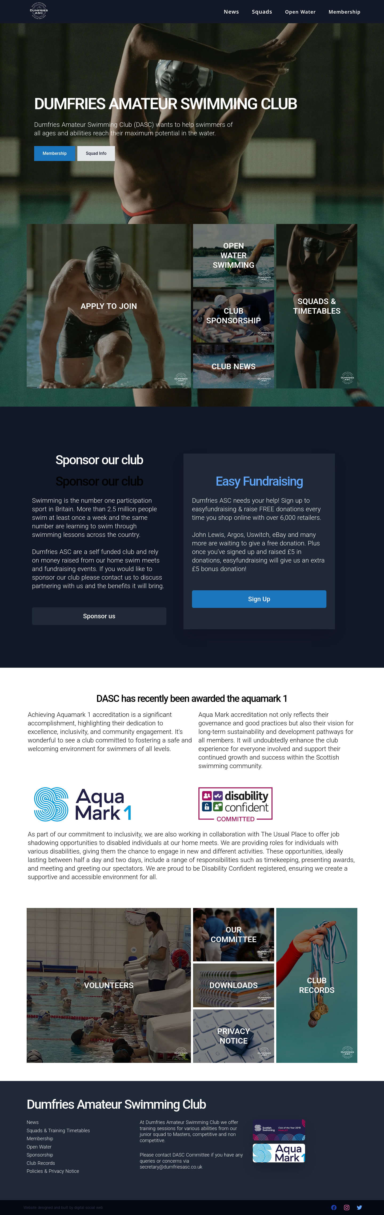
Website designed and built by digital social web (63, 1207)
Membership (55, 153)
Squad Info (96, 153)
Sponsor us (99, 616)
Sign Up (259, 599)
